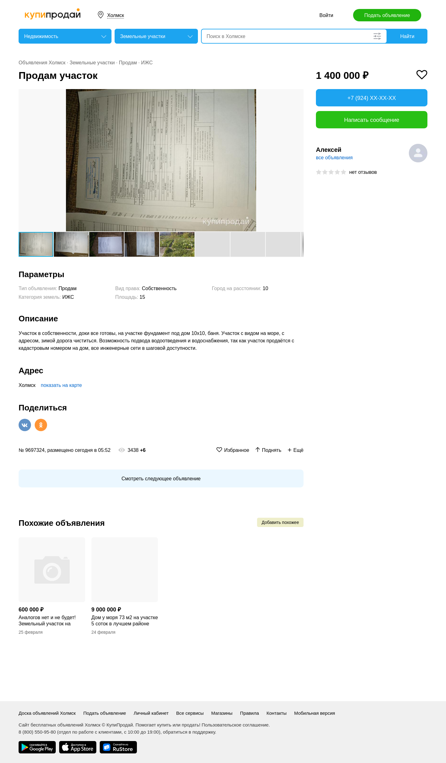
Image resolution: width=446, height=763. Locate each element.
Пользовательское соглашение (235, 724)
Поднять (272, 450)
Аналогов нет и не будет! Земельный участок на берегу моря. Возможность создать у (49, 621)
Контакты (276, 713)
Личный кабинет (150, 713)
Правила (249, 713)
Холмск (115, 15)
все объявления (334, 157)
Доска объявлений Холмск (47, 713)
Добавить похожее (280, 522)
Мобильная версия (314, 713)
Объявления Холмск (42, 62)
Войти (326, 15)
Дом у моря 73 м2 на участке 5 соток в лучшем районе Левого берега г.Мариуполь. (124, 621)
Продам (128, 62)
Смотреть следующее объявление (160, 478)
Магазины (222, 713)
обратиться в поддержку (189, 732)
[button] (298, 95)
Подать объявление (387, 15)
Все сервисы (190, 713)
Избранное (236, 450)
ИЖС (147, 62)
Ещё (298, 450)
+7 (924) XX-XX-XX (372, 98)
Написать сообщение (371, 120)
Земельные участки (92, 62)
